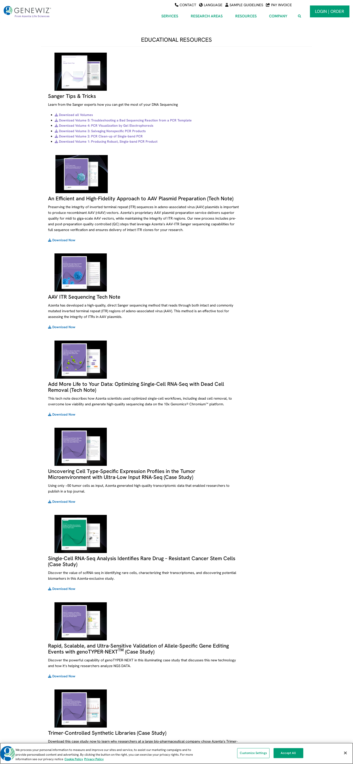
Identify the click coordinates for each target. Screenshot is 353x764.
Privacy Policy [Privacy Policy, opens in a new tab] (94, 759)
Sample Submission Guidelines (214, 671)
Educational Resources (208, 698)
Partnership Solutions (282, 711)
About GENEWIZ (278, 664)
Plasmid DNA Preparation (62, 698)
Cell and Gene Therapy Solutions (143, 678)
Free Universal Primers (208, 684)
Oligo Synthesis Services (61, 691)
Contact (185, 5)
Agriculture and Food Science (140, 671)
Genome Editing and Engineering (142, 717)
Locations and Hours (281, 691)
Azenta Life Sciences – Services (67, 664)
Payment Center (203, 664)
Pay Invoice (279, 5)
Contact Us (274, 698)
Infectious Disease (132, 698)
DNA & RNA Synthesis (59, 684)
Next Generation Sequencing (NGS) (69, 671)
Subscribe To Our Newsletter (288, 717)
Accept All (288, 754)
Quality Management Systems (214, 717)
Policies (272, 704)
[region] (176, 753)
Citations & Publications (209, 704)
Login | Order (329, 11)
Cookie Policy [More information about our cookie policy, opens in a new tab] (73, 759)
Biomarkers (126, 684)
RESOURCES (202, 657)
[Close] (345, 753)
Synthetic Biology (130, 704)
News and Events (279, 678)
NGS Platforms (202, 711)
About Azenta (276, 671)
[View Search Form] (299, 16)
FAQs (195, 678)
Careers (272, 684)
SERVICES (52, 657)
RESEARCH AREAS (134, 657)
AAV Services (128, 664)
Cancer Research (131, 691)
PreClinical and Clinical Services (67, 704)
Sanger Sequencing (57, 678)
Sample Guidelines (244, 5)
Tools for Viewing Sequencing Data (217, 691)
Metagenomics (129, 711)
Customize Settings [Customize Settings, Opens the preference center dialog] (253, 754)
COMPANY (275, 657)
